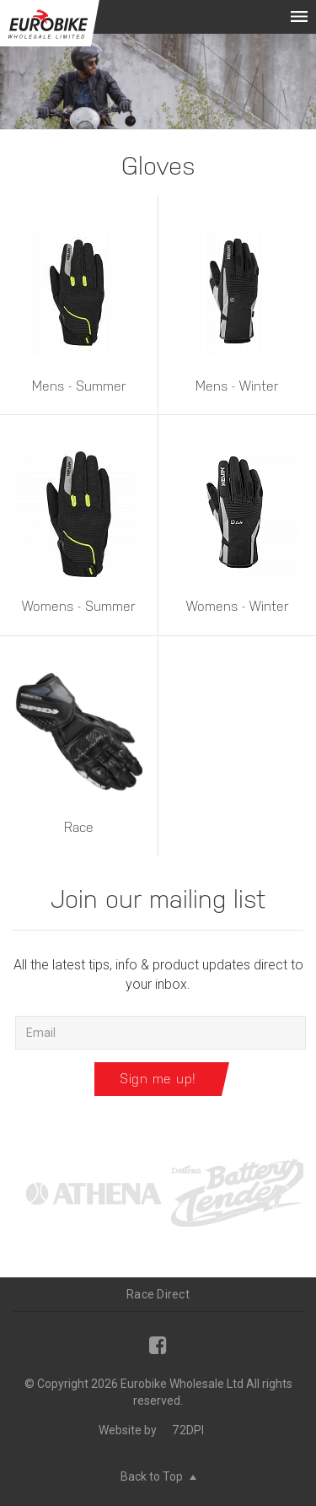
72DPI (188, 1430)
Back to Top (158, 1476)
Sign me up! (158, 1079)
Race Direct (158, 1294)
